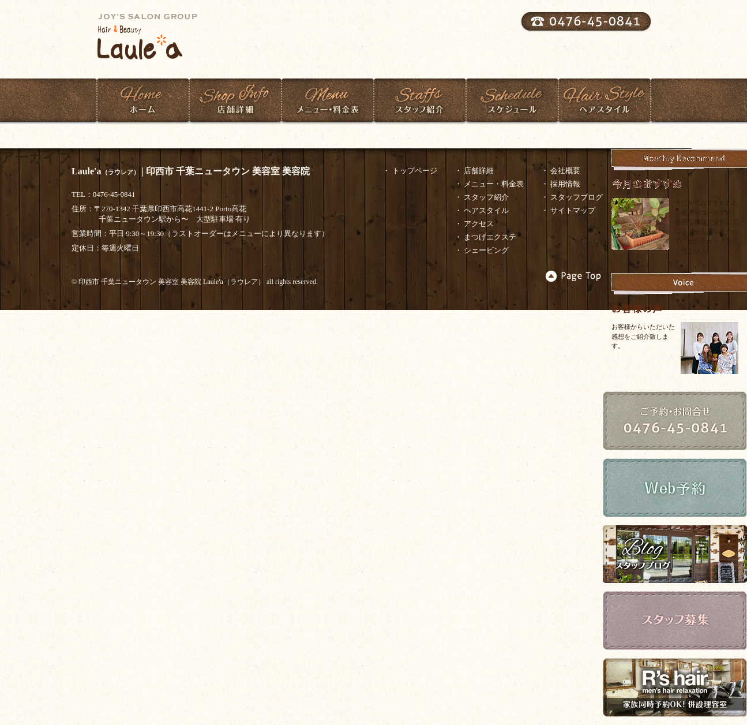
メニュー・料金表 (327, 100)
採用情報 (565, 184)
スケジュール (512, 100)
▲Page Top (574, 276)
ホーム (143, 100)
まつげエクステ (490, 237)
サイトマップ (572, 210)
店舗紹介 (235, 100)
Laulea (153, 36)
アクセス (479, 223)
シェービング (486, 250)
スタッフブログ (576, 197)
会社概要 (565, 170)
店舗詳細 (479, 170)
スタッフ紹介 (420, 100)
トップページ (414, 170)
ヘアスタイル (604, 100)
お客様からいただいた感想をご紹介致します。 (643, 336)
